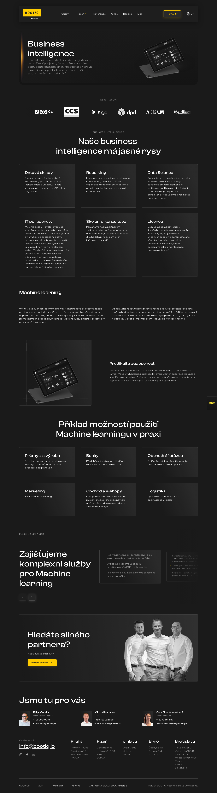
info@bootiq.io (37, 746)
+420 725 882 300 (104, 720)
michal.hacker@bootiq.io (108, 724)
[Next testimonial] (32, 597)
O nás (114, 14)
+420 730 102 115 (42, 720)
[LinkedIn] (33, 755)
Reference (99, 14)
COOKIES (24, 786)
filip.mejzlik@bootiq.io (44, 724)
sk (190, 14)
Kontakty (172, 14)
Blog (140, 14)
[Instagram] (21, 755)
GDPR (41, 786)
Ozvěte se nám (39, 662)
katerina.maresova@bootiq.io (171, 724)
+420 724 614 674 (165, 720)
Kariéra (127, 14)
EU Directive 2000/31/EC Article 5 (108, 786)
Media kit (58, 786)
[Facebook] (27, 755)
